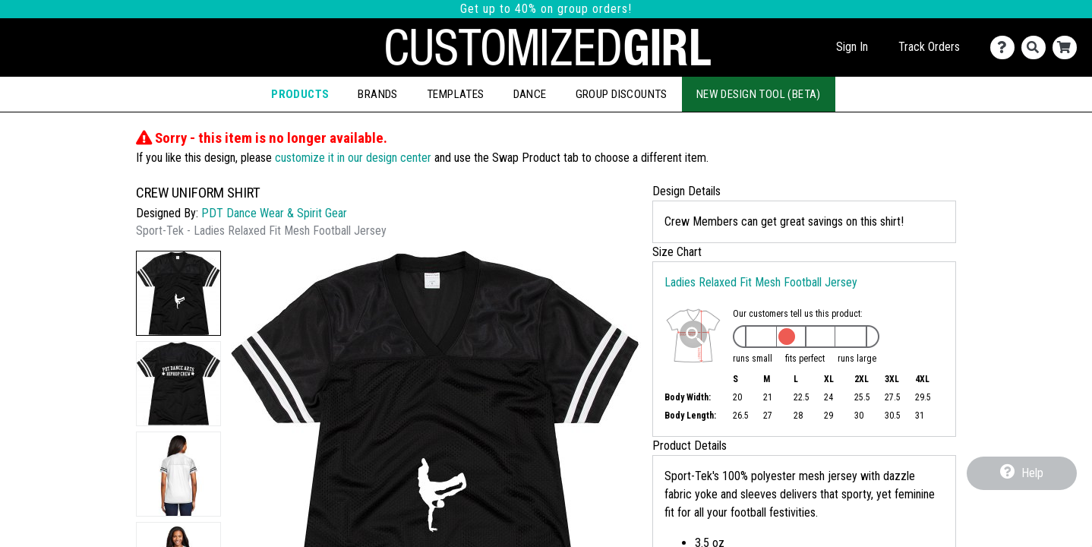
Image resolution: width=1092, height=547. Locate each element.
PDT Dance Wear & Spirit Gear (274, 213)
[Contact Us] (1005, 47)
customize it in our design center (353, 157)
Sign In (852, 47)
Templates (455, 94)
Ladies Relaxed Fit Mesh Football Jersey (760, 282)
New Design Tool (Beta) (758, 94)
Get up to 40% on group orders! (546, 9)
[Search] (1037, 47)
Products (300, 94)
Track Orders (929, 47)
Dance (530, 94)
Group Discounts (622, 94)
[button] (178, 293)
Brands (377, 94)
